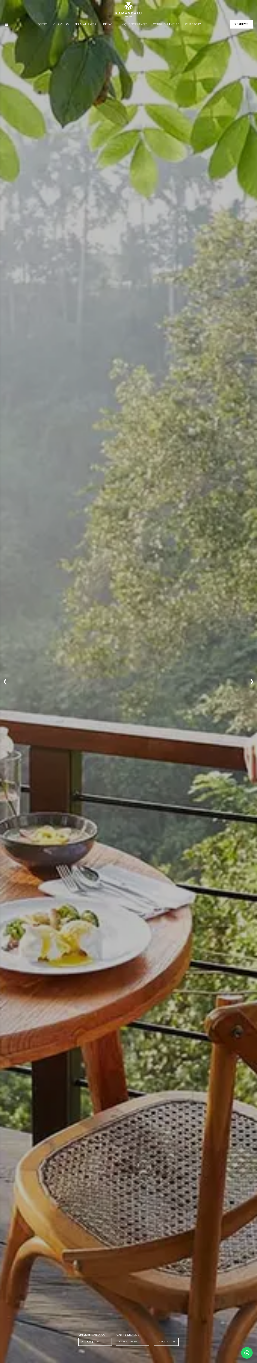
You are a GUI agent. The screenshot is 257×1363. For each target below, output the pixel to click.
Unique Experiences (133, 24)
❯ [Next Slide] (251, 681)
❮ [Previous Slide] (5, 681)
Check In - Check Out (92, 1334)
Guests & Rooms (127, 1334)
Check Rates (166, 1341)
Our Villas (61, 24)
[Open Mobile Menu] (6, 24)
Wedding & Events (166, 24)
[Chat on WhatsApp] (247, 1353)
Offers (43, 24)
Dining (107, 24)
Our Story (193, 24)
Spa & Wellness (85, 24)
